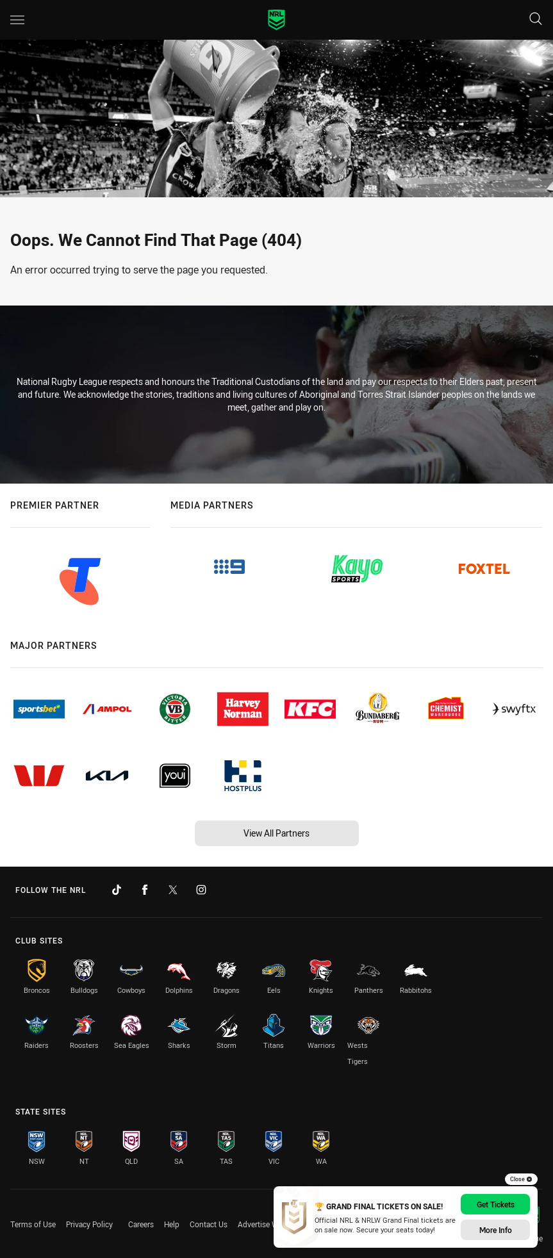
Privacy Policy (89, 1224)
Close (521, 1179)
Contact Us (208, 1224)
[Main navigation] (17, 20)
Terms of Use (33, 1224)
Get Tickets (496, 1204)
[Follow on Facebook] (145, 889)
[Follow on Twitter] (173, 889)
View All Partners (276, 833)
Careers (141, 1224)
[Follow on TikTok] (116, 889)
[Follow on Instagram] (201, 889)
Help (171, 1224)
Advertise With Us (268, 1224)
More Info (495, 1230)
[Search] (536, 20)
